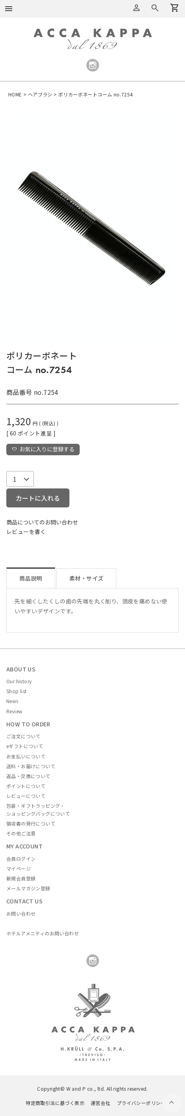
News (12, 701)
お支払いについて (25, 756)
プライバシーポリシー (141, 1102)
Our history (19, 681)
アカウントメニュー (136, 8)
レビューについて (25, 795)
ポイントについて (25, 785)
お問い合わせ (21, 913)
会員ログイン (21, 858)
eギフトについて (24, 746)
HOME (15, 94)
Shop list (16, 691)
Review (14, 711)
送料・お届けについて (30, 766)
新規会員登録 (21, 878)
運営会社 (100, 1102)
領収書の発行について (30, 823)
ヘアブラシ (40, 94)
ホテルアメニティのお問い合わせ (42, 933)
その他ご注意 (21, 833)
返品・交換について (28, 776)
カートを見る (155, 8)
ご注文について (23, 736)
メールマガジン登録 (28, 888)
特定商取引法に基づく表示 (55, 1102)
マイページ (18, 868)
